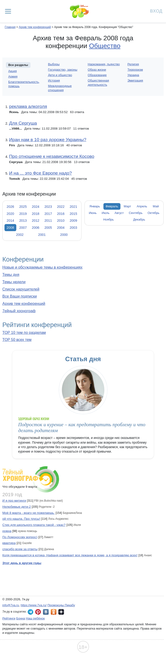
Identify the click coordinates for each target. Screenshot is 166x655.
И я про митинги (14, 500)
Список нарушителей (20, 289)
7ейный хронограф (19, 311)
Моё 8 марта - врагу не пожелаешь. (28, 513)
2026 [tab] (10, 207)
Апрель (142, 206)
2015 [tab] (73, 214)
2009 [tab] (73, 220)
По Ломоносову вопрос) (19, 537)
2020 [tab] (10, 214)
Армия (12, 76)
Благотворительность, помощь (24, 84)
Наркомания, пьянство (104, 64)
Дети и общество (60, 75)
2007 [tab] (23, 227)
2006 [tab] (35, 227)
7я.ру (61, 612)
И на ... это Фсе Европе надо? (40, 173)
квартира (9, 543)
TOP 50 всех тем (16, 340)
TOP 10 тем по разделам (24, 333)
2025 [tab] (23, 207)
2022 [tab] (61, 207)
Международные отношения (60, 88)
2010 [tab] (61, 220)
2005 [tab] (48, 227)
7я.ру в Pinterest (38, 612)
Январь (94, 206)
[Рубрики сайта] (8, 11)
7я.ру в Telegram (30, 612)
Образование (97, 75)
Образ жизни (97, 69)
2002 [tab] (20, 235)
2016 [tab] (61, 214)
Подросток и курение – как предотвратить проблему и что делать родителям (81, 427)
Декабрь (139, 219)
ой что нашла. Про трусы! (21, 518)
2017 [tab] (48, 214)
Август (119, 213)
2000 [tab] (64, 235)
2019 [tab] (23, 214)
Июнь (93, 213)
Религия (133, 64)
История (54, 80)
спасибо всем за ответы (20, 549)
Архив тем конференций (23, 304)
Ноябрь (108, 219)
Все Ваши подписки (19, 296)
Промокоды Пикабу (61, 605)
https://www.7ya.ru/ (34, 605)
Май (156, 206)
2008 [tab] (10, 227)
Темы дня (10, 275)
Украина (133, 75)
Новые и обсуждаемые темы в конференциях (42, 267)
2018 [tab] (35, 214)
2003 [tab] (73, 227)
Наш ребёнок (35, 618)
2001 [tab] (42, 235)
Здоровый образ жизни (33, 419)
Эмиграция (135, 80)
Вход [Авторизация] (156, 10)
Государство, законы (62, 69)
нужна (6, 531)
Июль (106, 213)
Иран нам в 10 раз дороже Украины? (47, 139)
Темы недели (14, 282)
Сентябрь (135, 213)
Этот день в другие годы (21, 563)
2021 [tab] (73, 207)
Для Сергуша (23, 123)
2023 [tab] (48, 207)
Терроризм (135, 69)
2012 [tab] (35, 220)
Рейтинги (8, 618)
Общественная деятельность (98, 82)
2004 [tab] (61, 227)
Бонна (20, 618)
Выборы (54, 64)
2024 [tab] (35, 207)
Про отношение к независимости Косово (51, 156)
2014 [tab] (10, 220)
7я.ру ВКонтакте (46, 612)
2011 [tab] (48, 220)
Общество (104, 45)
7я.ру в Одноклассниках (53, 612)
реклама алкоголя (28, 106)
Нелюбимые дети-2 (16, 506)
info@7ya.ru (10, 605)
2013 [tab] (23, 220)
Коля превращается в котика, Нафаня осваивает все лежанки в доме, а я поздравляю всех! (69, 555)
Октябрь (153, 213)
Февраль (112, 206)
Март (127, 206)
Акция (12, 71)
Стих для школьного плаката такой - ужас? (33, 525)
